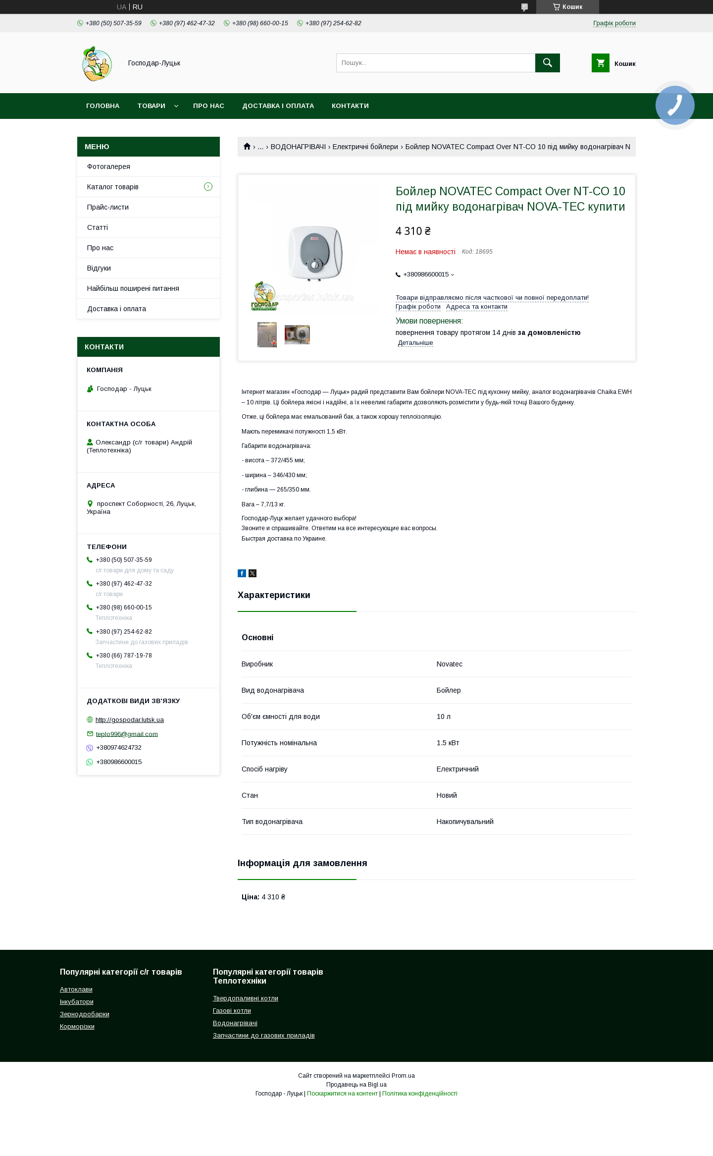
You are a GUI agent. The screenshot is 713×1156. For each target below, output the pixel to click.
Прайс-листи (108, 207)
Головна (102, 106)
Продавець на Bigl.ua (356, 1084)
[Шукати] (547, 63)
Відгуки (99, 268)
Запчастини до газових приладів (264, 1035)
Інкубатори (77, 1001)
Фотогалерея (108, 166)
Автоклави (76, 989)
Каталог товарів (113, 187)
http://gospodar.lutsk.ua (130, 719)
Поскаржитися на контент (342, 1093)
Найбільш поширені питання (133, 288)
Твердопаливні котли (245, 998)
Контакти (350, 106)
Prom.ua (403, 1075)
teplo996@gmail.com (127, 733)
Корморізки (77, 1026)
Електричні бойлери (365, 147)
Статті (97, 227)
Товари (151, 106)
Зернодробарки (84, 1014)
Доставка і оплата (278, 106)
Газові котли (232, 1010)
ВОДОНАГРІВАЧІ (298, 147)
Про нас (208, 106)
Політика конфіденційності (420, 1093)
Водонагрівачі (235, 1023)
